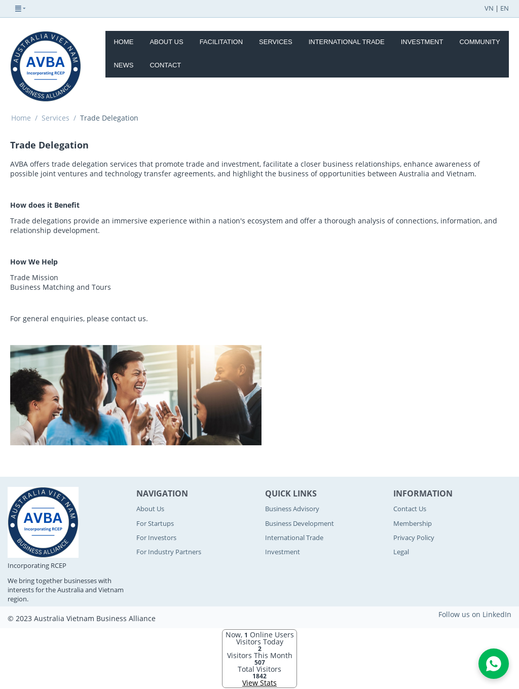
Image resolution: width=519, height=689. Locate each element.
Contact (165, 65)
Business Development (299, 523)
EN (504, 8)
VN (489, 8)
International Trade (347, 42)
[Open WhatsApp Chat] (493, 663)
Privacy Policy (413, 537)
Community (479, 42)
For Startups (155, 523)
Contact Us (409, 508)
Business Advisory (292, 508)
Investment (422, 42)
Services (275, 42)
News (123, 65)
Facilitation (221, 42)
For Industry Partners (168, 551)
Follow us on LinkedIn (474, 614)
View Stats (259, 682)
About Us (166, 42)
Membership (412, 523)
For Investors (156, 537)
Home (123, 42)
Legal (401, 551)
